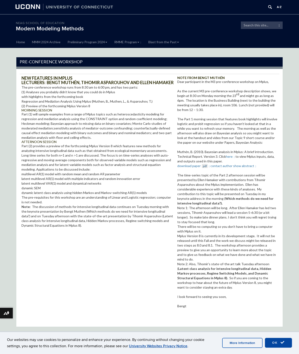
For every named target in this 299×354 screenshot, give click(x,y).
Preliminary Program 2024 (87, 42)
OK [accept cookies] (278, 342)
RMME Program (127, 42)
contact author (221, 166)
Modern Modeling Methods (50, 28)
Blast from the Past (163, 42)
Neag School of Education (40, 23)
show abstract (244, 166)
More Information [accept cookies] (242, 343)
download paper (193, 166)
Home (20, 42)
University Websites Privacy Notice (158, 346)
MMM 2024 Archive (46, 42)
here (230, 156)
